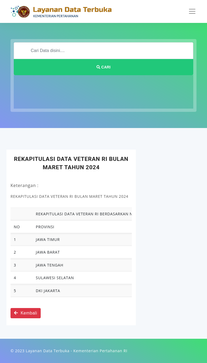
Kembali (25, 313)
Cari (103, 67)
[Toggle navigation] (192, 11)
